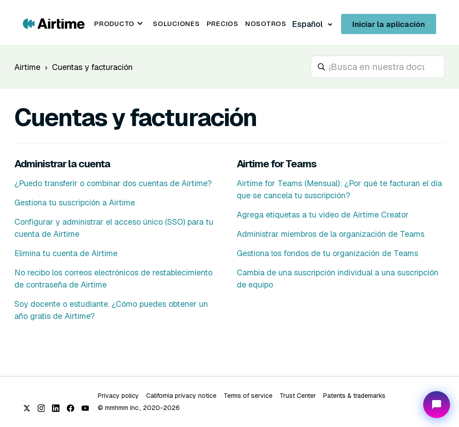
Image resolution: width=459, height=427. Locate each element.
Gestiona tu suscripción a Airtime (74, 202)
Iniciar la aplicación (388, 24)
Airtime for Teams (276, 163)
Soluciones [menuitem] (176, 23)
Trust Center (298, 396)
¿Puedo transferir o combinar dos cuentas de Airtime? (113, 183)
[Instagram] (41, 408)
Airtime (27, 67)
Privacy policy (118, 396)
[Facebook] (70, 408)
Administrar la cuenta (62, 163)
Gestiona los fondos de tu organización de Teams (327, 253)
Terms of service (248, 396)
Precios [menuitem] (222, 23)
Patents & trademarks (354, 396)
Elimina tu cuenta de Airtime (65, 253)
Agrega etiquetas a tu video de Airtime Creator (323, 214)
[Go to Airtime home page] (54, 23)
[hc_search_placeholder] (378, 67)
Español (308, 24)
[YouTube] (85, 408)
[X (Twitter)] (26, 408)
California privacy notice (181, 396)
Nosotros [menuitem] (265, 23)
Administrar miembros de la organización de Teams (330, 234)
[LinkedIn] (56, 408)
